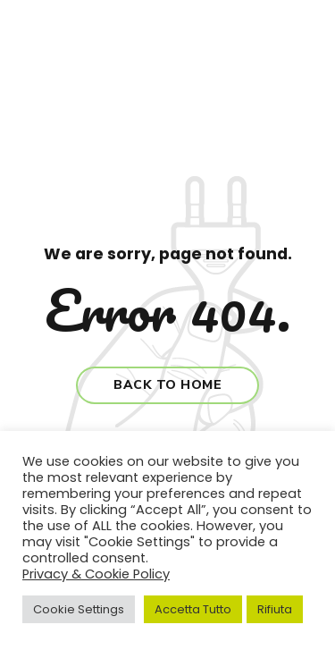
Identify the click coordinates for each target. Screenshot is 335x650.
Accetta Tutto (193, 609)
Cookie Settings (78, 609)
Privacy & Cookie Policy (96, 574)
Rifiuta (274, 609)
